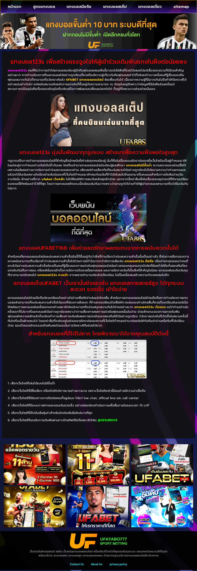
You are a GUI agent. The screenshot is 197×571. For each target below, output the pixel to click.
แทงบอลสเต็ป (115, 6)
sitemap (181, 6)
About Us (97, 564)
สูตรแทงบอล (44, 6)
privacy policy (119, 564)
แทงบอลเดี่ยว (150, 6)
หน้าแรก (14, 6)
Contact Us (76, 564)
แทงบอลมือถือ (79, 6)
